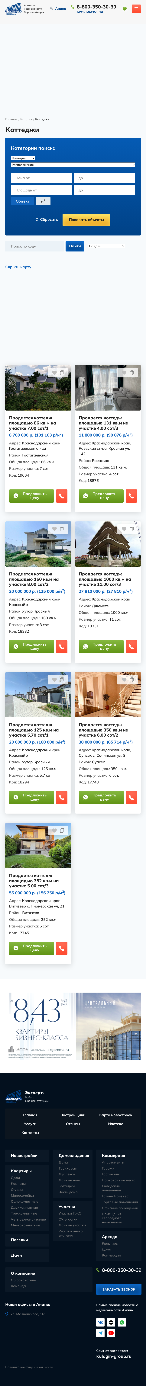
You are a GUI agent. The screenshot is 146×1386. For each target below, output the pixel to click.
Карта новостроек (115, 1115)
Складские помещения (111, 1188)
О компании (23, 1273)
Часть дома (68, 1192)
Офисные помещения (120, 1208)
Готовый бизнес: (115, 1196)
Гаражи (108, 1169)
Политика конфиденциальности (29, 1367)
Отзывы (73, 1124)
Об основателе (23, 1280)
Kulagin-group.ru (113, 1356)
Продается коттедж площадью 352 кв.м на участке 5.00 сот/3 (34, 881)
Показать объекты (86, 219)
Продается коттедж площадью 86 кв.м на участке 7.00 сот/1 (32, 423)
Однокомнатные (24, 1202)
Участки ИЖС (70, 1214)
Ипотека (115, 1124)
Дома (63, 1163)
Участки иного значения (71, 1233)
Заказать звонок (118, 1290)
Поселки (19, 1239)
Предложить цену (30, 495)
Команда (18, 1286)
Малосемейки (22, 1196)
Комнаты (18, 1184)
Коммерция (113, 1155)
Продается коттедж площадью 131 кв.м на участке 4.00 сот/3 (104, 423)
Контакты (30, 1133)
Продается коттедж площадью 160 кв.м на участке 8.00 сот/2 (34, 579)
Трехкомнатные (24, 1214)
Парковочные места (118, 1180)
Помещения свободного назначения (112, 1218)
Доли (15, 1178)
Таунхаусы (68, 1169)
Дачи (16, 1255)
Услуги (30, 1124)
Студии (17, 1190)
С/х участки (68, 1220)
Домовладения (74, 1155)
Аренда (110, 1236)
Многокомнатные (25, 1226)
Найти (75, 246)
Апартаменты (113, 1163)
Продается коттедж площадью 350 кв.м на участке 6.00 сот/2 (104, 730)
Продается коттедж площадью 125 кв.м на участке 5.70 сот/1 (34, 730)
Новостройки (24, 1155)
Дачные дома (70, 1180)
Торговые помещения (120, 1202)
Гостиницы (111, 1175)
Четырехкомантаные (28, 1220)
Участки (67, 1206)
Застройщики (73, 1115)
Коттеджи (67, 1186)
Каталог (26, 119)
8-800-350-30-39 (96, 6)
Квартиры (21, 1171)
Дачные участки (72, 1226)
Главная (11, 119)
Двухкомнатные (24, 1208)
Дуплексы (67, 1175)
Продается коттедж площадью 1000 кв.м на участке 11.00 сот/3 (105, 579)
